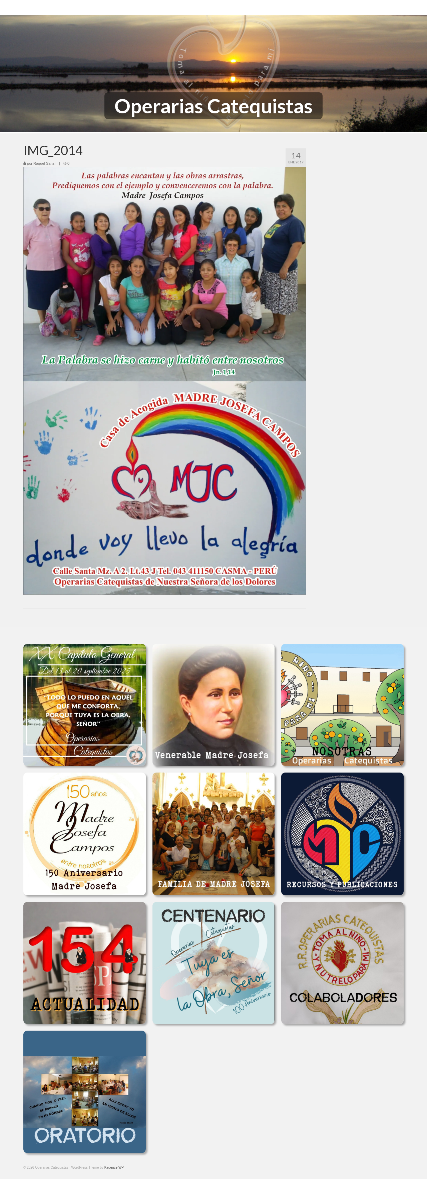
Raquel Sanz (43, 163)
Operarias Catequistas (213, 106)
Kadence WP (114, 1167)
